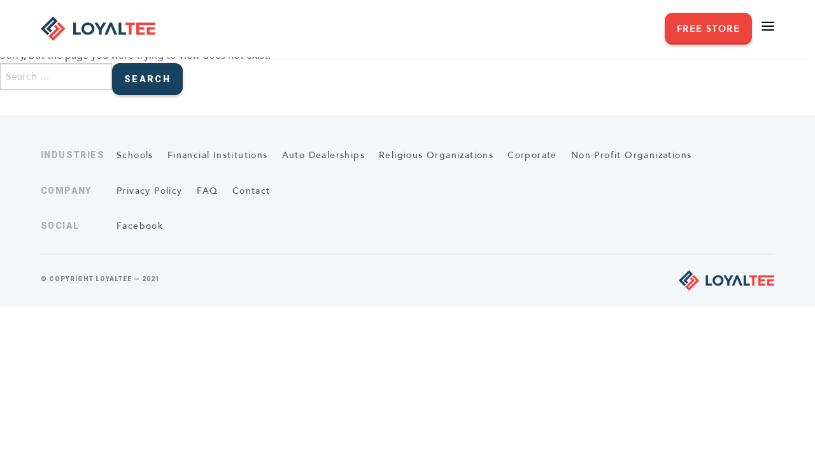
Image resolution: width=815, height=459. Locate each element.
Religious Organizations (436, 155)
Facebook (140, 226)
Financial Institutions (217, 155)
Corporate (532, 155)
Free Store (708, 29)
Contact (251, 191)
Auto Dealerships (323, 155)
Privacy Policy (150, 191)
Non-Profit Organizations (631, 155)
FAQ (207, 191)
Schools (135, 155)
